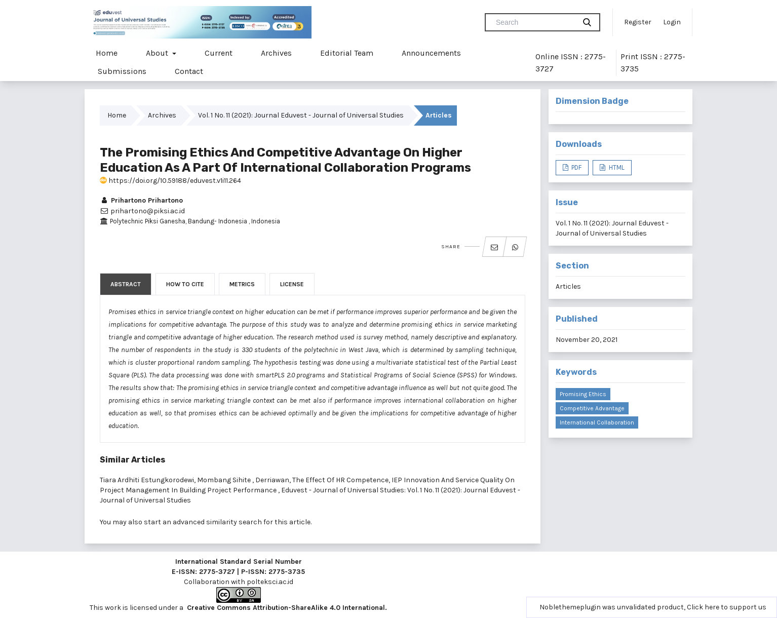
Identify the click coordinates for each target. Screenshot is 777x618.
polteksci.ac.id (270, 581)
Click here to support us (726, 607)
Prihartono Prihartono (141, 200)
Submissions (122, 71)
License (292, 284)
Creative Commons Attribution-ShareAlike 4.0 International (286, 607)
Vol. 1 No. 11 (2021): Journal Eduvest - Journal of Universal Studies (301, 115)
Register (637, 22)
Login (672, 22)
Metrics (242, 284)
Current (218, 53)
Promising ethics (583, 394)
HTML (616, 167)
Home (107, 53)
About (158, 53)
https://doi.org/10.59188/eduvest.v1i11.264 (170, 180)
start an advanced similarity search (203, 522)
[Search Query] (534, 22)
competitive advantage (592, 408)
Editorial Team (346, 53)
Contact (189, 71)
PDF (575, 167)
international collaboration (597, 422)
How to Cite (185, 284)
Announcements (431, 53)
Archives (276, 53)
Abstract (125, 284)
